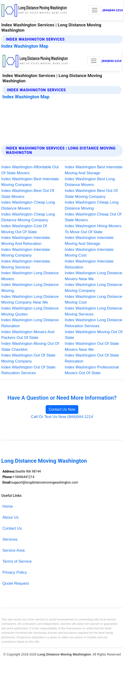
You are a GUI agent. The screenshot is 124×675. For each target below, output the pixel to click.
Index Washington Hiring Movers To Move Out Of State (93, 229)
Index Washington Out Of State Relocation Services (28, 370)
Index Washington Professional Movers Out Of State (92, 370)
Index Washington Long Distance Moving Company (93, 287)
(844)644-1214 (112, 10)
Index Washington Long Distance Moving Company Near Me (30, 299)
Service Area (13, 550)
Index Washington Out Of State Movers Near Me (92, 346)
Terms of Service (16, 561)
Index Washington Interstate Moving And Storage (89, 240)
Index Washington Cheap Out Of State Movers (93, 217)
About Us (10, 517)
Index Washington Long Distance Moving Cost (93, 299)
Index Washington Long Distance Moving (30, 287)
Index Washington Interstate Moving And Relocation (25, 240)
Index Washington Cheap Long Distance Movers (28, 205)
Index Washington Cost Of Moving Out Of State (24, 229)
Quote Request (15, 583)
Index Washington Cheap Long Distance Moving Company (28, 217)
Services (9, 539)
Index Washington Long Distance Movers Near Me (93, 276)
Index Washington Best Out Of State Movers (27, 193)
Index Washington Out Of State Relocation (92, 358)
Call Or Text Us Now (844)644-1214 (62, 417)
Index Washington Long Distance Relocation (30, 323)
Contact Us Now (62, 409)
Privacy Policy (14, 572)
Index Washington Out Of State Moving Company (28, 358)
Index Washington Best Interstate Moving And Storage (93, 170)
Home (7, 506)
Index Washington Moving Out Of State (93, 335)
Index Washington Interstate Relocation (89, 264)
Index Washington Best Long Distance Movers (90, 182)
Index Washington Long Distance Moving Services (93, 311)
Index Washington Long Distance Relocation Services (93, 323)
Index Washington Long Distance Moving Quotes (30, 311)
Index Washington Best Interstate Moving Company (30, 182)
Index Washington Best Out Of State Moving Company (91, 193)
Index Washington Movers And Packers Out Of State (27, 335)
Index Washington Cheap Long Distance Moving (91, 205)
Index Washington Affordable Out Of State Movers (30, 170)
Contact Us (12, 528)
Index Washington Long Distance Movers (30, 276)
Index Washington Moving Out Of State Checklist (30, 346)
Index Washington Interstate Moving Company (25, 252)
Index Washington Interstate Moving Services (25, 264)
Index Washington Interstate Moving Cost (89, 252)
